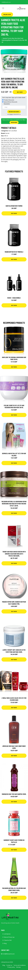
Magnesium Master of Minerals (14, 252)
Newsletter (7, 104)
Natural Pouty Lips (9, 937)
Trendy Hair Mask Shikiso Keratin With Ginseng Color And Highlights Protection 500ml (14, 554)
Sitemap (18, 967)
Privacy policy (11, 967)
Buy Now (20, 92)
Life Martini (7, 934)
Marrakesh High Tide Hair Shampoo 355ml (14, 794)
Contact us (9, 965)
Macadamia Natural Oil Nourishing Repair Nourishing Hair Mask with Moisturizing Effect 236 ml (14, 504)
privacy (11, 114)
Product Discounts (9, 100)
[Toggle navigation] (3, 8)
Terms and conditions (19, 965)
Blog (5, 943)
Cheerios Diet (8, 940)
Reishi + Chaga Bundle (14, 298)
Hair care (11, 131)
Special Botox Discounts (10, 102)
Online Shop (7, 14)
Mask (15, 131)
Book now (14, 122)
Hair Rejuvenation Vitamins (14, 206)
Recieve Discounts (14, 111)
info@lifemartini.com (6, 2)
